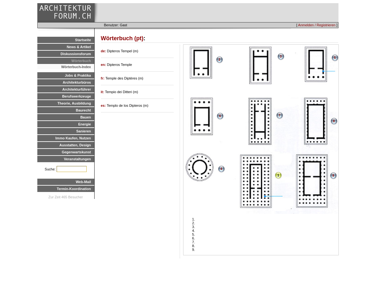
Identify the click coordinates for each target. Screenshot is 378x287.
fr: (103, 78)
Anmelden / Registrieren (316, 25)
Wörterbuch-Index (76, 67)
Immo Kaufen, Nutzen (73, 138)
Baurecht (83, 110)
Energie (84, 124)
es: (104, 105)
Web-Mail (83, 182)
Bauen (85, 117)
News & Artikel (79, 47)
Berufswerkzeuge (76, 96)
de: (104, 51)
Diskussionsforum (76, 54)
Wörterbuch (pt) (122, 38)
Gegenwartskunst (76, 152)
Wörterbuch (81, 61)
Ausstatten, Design (75, 145)
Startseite (83, 40)
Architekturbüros (77, 82)
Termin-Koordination (74, 189)
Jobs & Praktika (78, 75)
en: (104, 65)
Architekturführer (76, 89)
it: (103, 92)
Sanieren (83, 131)
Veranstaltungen (77, 159)
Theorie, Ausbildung (74, 103)
